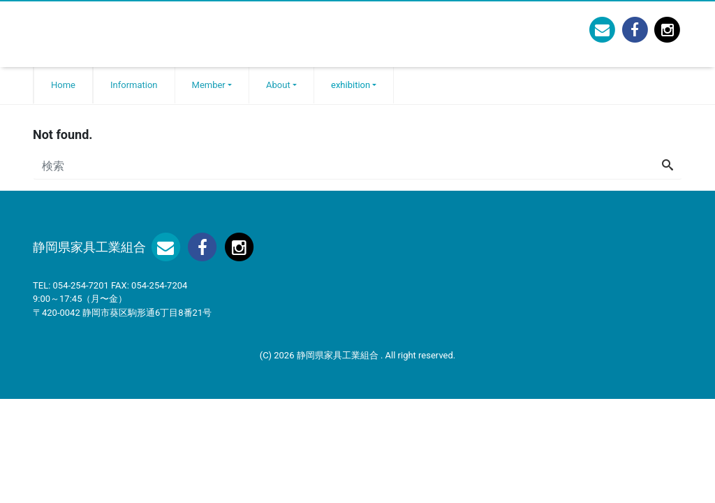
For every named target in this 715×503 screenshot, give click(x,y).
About (278, 85)
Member (209, 85)
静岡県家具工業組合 (339, 355)
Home (63, 85)
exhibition (350, 85)
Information (134, 85)
